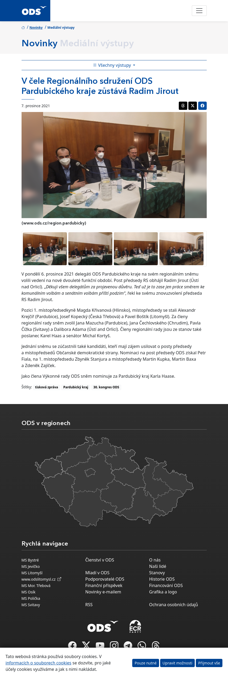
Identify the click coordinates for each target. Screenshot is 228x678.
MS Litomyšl (32, 572)
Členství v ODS (99, 560)
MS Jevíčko (31, 566)
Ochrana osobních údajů (173, 605)
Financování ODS (166, 585)
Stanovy (157, 573)
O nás (155, 560)
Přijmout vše (209, 662)
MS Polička (31, 598)
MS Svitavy (31, 604)
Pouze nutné (146, 662)
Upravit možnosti (177, 662)
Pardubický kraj (75, 387)
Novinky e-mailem (103, 592)
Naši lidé (157, 566)
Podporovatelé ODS (105, 579)
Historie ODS (162, 579)
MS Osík (29, 591)
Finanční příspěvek (104, 585)
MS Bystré (30, 560)
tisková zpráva (46, 387)
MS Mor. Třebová (36, 585)
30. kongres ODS (106, 387)
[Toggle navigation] (199, 10)
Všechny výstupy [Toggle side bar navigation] (112, 65)
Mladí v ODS (97, 573)
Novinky (36, 27)
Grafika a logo (163, 592)
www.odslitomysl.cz (41, 579)
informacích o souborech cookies (38, 663)
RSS (89, 605)
